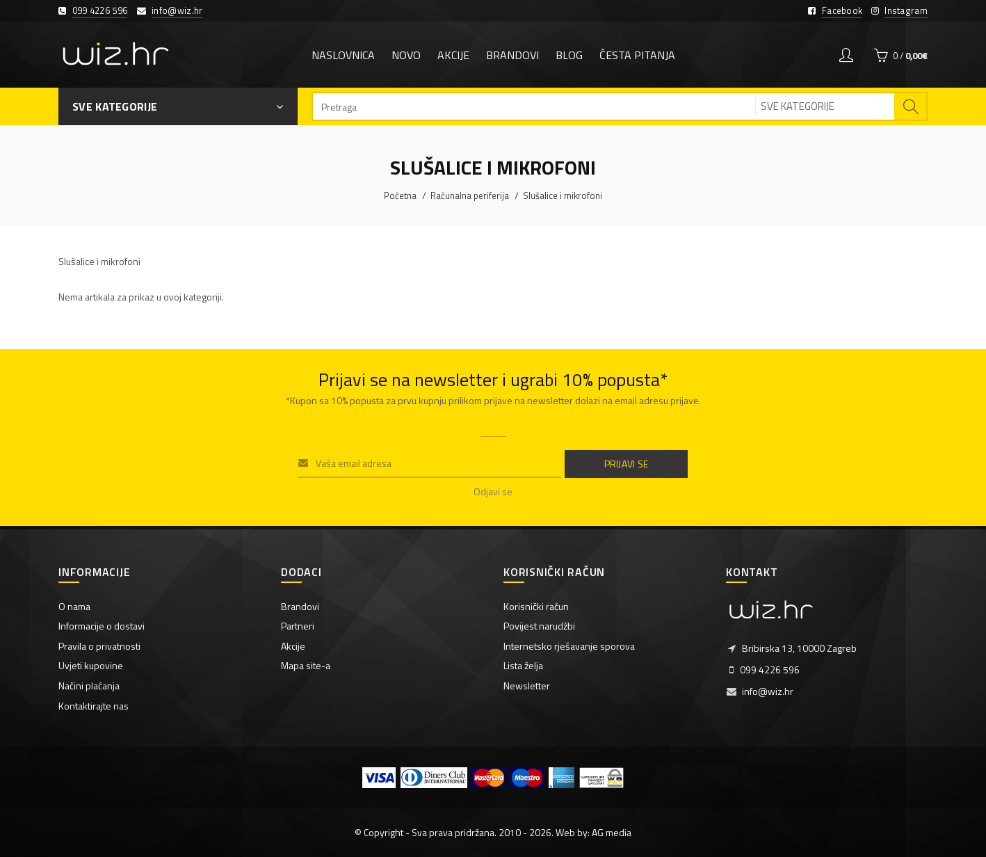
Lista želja (523, 665)
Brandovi (300, 606)
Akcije (293, 646)
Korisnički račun (536, 606)
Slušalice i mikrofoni (562, 195)
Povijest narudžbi (539, 625)
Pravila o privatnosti (99, 646)
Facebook (842, 10)
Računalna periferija (469, 195)
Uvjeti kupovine (90, 665)
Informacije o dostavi (101, 625)
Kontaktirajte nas (93, 705)
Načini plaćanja (89, 685)
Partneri (297, 625)
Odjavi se (493, 491)
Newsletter (526, 685)
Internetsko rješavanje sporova (569, 646)
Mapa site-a (305, 665)
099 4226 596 (100, 10)
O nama (74, 606)
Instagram (906, 10)
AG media (611, 832)
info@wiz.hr (177, 10)
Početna (400, 195)
